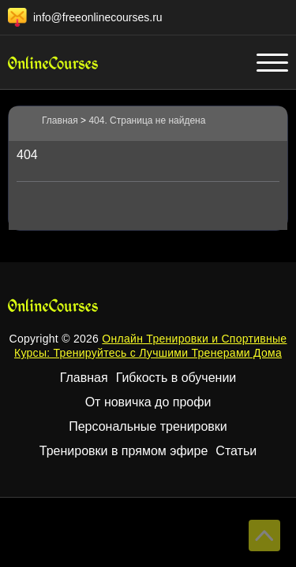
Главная (84, 377)
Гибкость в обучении (176, 377)
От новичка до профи (148, 402)
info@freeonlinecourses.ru (98, 17)
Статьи (236, 451)
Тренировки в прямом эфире (123, 451)
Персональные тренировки (148, 426)
